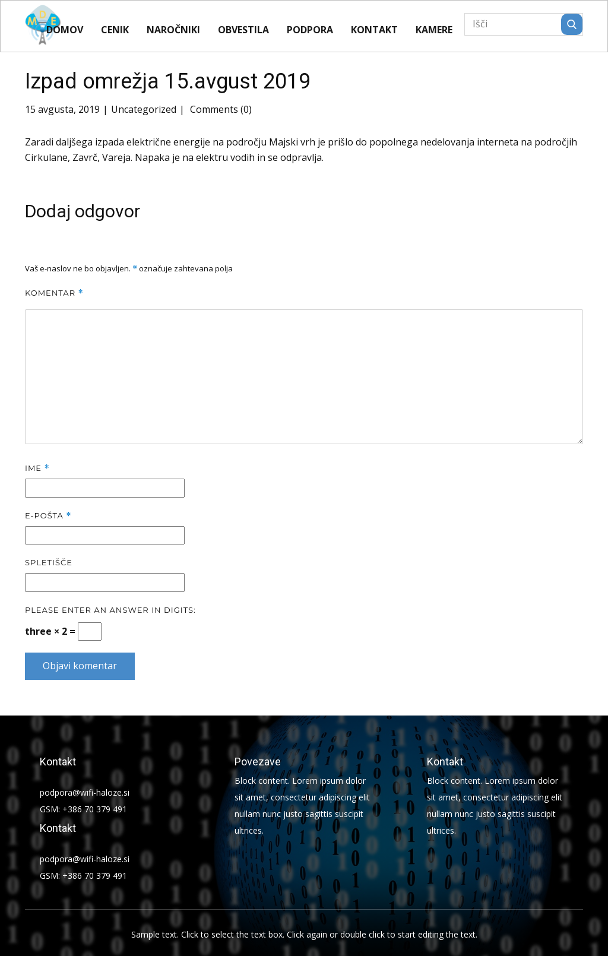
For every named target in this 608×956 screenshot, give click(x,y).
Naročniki (173, 29)
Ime (37, 468)
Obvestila (243, 29)
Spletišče (48, 562)
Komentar (54, 293)
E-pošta (48, 516)
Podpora (310, 29)
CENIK (115, 29)
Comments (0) (220, 109)
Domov (64, 29)
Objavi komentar (80, 665)
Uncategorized (143, 109)
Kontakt (374, 29)
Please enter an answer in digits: (110, 610)
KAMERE (434, 29)
